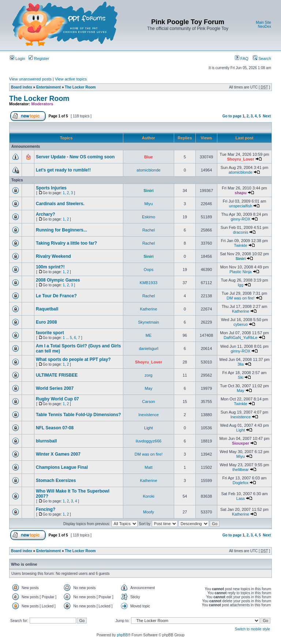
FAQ (241, 58)
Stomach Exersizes (56, 480)
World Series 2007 (55, 388)
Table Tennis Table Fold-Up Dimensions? (78, 414)
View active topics (71, 79)
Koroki (148, 496)
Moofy (148, 512)
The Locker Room (80, 87)
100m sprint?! (50, 267)
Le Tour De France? (56, 295)
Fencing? (45, 509)
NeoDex (264, 26)
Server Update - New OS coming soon (75, 156)
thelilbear (240, 469)
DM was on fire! (240, 298)
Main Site (263, 22)
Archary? (45, 214)
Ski (240, 377)
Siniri (148, 190)
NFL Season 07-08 (55, 427)
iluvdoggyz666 (148, 441)
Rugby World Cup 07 (57, 399)
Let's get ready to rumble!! (63, 170)
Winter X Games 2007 (58, 454)
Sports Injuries (51, 188)
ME (149, 335)
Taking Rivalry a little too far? (66, 243)
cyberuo (240, 324)
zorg (148, 375)
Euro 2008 (46, 322)
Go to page (231, 116)
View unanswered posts (30, 79)
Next (267, 116)
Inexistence (148, 414)
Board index (21, 87)
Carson (148, 401)
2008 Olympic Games (58, 280)
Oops (148, 269)
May (149, 388)
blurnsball (46, 441)
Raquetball (47, 309)
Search (262, 58)
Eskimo (148, 217)
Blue (148, 157)
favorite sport (50, 332)
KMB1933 (148, 282)
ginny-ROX (241, 219)
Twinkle (240, 245)
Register (39, 58)
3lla (240, 364)
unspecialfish (240, 206)
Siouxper (240, 443)
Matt (148, 467)
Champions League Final (62, 467)
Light (148, 428)
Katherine (148, 309)
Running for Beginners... (61, 230)
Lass (240, 498)
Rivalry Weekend (53, 256)
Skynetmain (148, 322)
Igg (240, 285)
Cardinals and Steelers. (60, 203)
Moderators (42, 104)
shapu (240, 193)
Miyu (148, 203)
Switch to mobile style (252, 629)
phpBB (122, 635)
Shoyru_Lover (240, 159)
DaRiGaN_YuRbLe (240, 337)
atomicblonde (148, 170)
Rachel (148, 230)
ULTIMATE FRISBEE (57, 375)
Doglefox (240, 482)
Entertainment (48, 87)
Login (17, 58)
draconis (240, 232)
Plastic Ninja (240, 272)
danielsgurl (148, 348)
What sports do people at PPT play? (73, 359)
